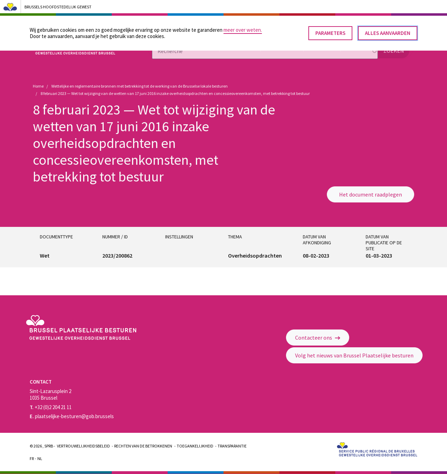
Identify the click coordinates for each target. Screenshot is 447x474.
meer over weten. (243, 27)
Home (38, 86)
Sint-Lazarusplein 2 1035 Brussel (50, 394)
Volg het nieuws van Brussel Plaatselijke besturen (354, 355)
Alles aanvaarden (387, 30)
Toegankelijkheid (195, 446)
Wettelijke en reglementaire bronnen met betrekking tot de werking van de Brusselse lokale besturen (139, 86)
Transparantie (232, 446)
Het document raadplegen (370, 194)
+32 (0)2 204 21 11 (51, 407)
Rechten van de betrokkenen (143, 446)
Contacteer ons (317, 337)
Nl (39, 458)
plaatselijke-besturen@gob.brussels (72, 416)
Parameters (330, 30)
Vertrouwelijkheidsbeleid (83, 446)
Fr (32, 458)
